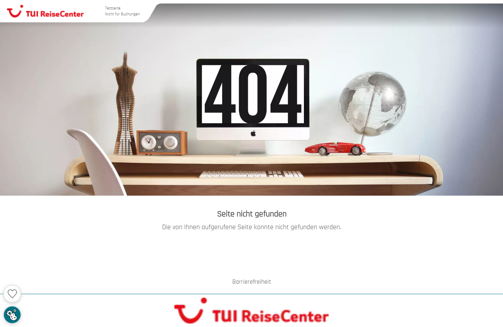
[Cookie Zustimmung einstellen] (12, 314)
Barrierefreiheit (251, 282)
